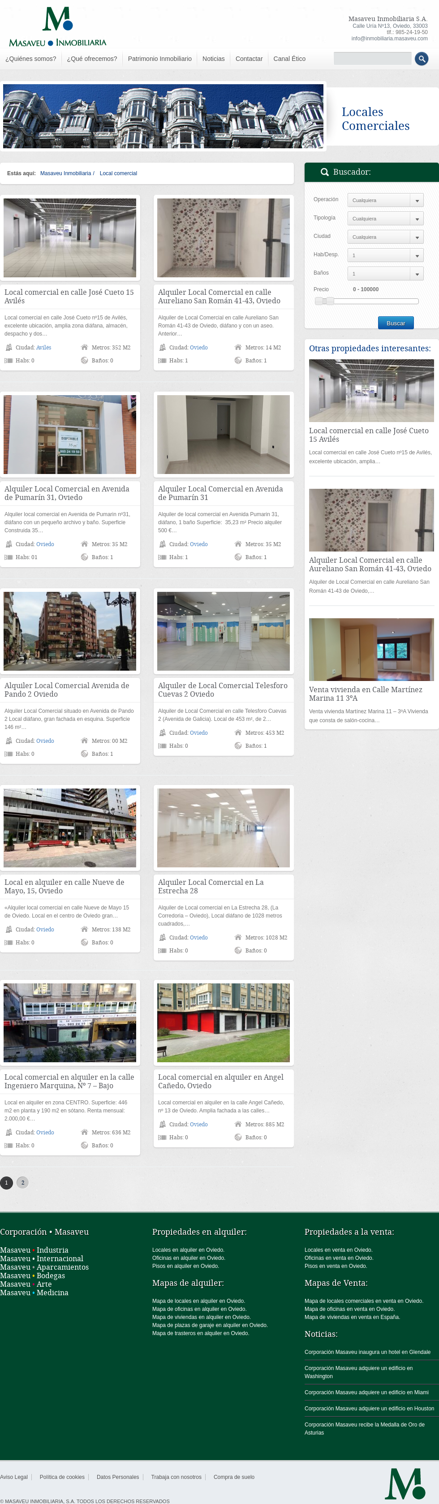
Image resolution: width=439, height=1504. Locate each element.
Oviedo (199, 348)
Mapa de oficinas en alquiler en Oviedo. (199, 1309)
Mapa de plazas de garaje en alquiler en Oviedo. (210, 1325)
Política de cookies (62, 1477)
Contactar (249, 58)
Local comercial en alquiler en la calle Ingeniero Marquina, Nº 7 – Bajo (69, 1081)
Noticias (213, 58)
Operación (326, 199)
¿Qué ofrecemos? (92, 58)
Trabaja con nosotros (176, 1477)
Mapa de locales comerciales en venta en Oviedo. (364, 1301)
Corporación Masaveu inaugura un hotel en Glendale (368, 1352)
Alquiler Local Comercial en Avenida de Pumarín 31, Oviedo (66, 493)
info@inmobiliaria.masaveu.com (390, 38)
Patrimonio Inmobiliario (160, 58)
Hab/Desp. (326, 254)
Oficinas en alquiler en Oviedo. (188, 1258)
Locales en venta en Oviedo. (339, 1250)
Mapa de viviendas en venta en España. (352, 1317)
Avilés (43, 348)
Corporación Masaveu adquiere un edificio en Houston (370, 1408)
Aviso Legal (14, 1477)
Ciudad (322, 236)
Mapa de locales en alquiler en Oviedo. (198, 1301)
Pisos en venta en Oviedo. (336, 1266)
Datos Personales (118, 1477)
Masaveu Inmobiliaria (65, 173)
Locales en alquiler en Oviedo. (188, 1250)
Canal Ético (290, 58)
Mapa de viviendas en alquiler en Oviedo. (201, 1317)
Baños (321, 273)
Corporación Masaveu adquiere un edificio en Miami (367, 1392)
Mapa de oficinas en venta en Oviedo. (350, 1309)
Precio (321, 289)
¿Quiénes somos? (30, 58)
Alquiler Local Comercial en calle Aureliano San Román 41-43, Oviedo (219, 296)
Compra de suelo (234, 1477)
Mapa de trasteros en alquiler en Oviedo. (201, 1333)
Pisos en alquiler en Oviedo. (185, 1266)
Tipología (325, 218)
